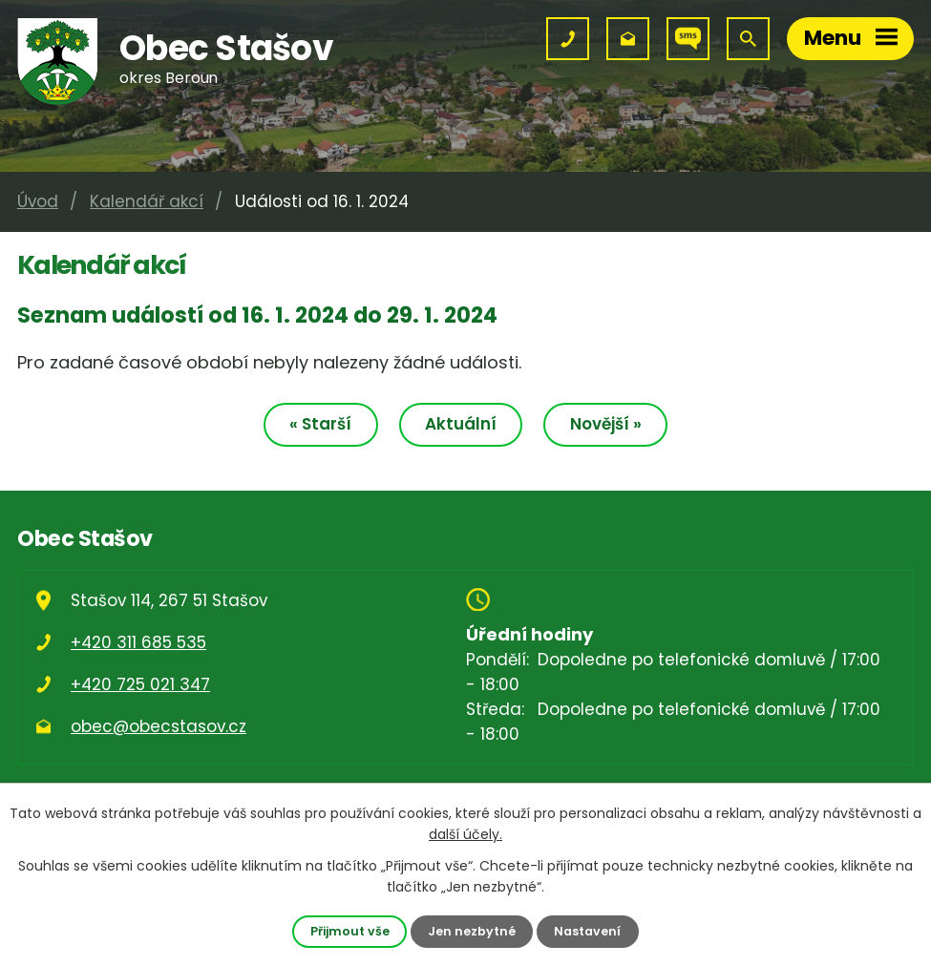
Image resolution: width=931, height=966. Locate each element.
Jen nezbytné (472, 931)
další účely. (465, 834)
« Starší (320, 423)
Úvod (37, 201)
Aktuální (461, 423)
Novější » (606, 423)
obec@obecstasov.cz (158, 726)
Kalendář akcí (146, 201)
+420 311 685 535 (138, 642)
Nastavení (587, 931)
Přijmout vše (350, 931)
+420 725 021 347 (140, 684)
